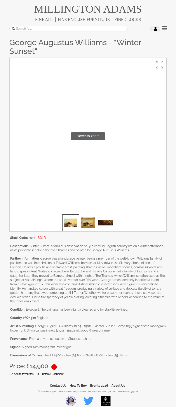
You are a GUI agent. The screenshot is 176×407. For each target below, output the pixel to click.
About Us (118, 385)
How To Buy (78, 385)
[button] (159, 64)
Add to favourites (22, 374)
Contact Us (58, 385)
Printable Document (50, 374)
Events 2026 (99, 385)
